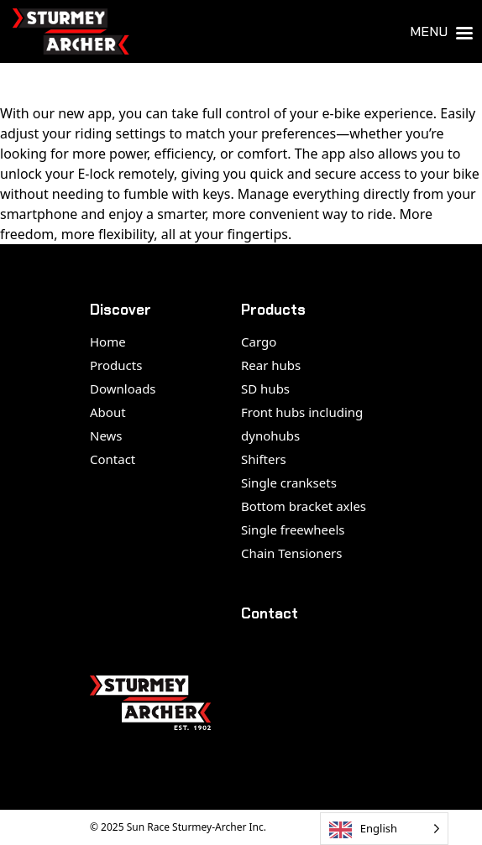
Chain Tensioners (291, 553)
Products (116, 365)
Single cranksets (289, 482)
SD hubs (265, 388)
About (108, 412)
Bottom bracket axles (303, 506)
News (106, 435)
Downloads (123, 388)
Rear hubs (271, 365)
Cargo (258, 341)
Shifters (263, 459)
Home (108, 341)
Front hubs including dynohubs (302, 424)
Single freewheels (293, 529)
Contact (112, 459)
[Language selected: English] (384, 828)
